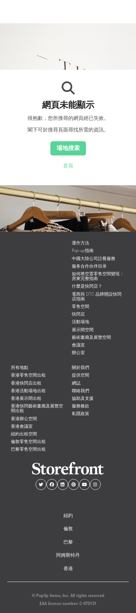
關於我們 (80, 367)
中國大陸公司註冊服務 (93, 258)
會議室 (78, 344)
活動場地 (80, 321)
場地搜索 (68, 148)
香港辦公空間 (24, 418)
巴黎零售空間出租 (28, 449)
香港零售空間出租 (28, 375)
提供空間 (80, 375)
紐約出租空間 (24, 433)
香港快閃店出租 (26, 383)
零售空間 (80, 306)
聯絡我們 (80, 390)
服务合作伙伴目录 (89, 266)
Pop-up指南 (83, 250)
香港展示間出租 (26, 398)
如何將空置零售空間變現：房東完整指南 (98, 276)
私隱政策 (80, 413)
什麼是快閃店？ (87, 286)
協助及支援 (83, 398)
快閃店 (78, 314)
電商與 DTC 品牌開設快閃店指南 (96, 296)
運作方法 (80, 242)
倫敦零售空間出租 (28, 441)
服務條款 (80, 405)
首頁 (68, 166)
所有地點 (19, 367)
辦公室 (78, 352)
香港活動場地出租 (28, 390)
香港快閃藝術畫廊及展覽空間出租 (37, 408)
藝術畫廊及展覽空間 (91, 337)
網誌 (76, 383)
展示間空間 (83, 329)
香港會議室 (22, 426)
